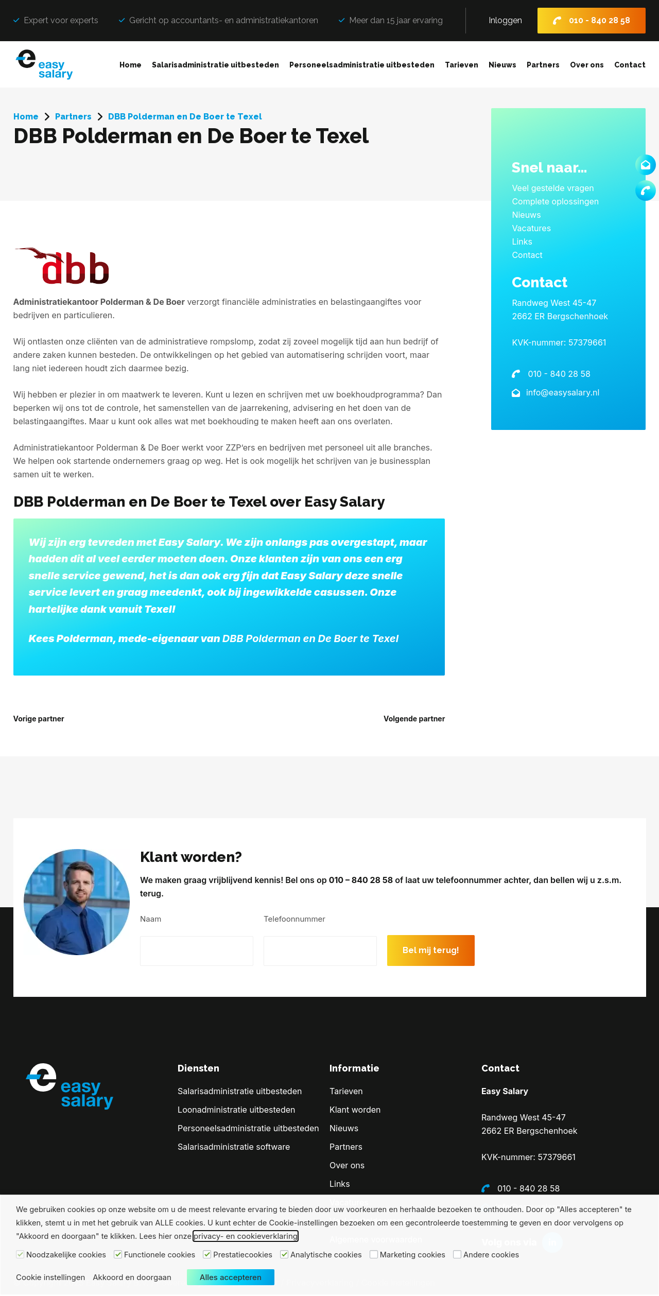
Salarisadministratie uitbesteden (215, 65)
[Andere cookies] (457, 1254)
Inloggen (505, 20)
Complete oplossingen (555, 201)
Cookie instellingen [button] (50, 1277)
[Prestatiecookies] (207, 1254)
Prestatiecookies (242, 1254)
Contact (630, 65)
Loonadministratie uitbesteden (236, 1111)
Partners (543, 65)
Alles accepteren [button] (231, 1277)
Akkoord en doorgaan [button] (132, 1277)
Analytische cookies (326, 1254)
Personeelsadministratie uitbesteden (362, 65)
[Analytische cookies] (284, 1254)
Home (130, 65)
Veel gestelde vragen (553, 188)
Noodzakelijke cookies (66, 1254)
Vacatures (531, 228)
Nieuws (502, 65)
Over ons (587, 65)
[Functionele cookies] (118, 1254)
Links (522, 241)
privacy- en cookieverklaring (246, 1236)
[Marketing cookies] (374, 1254)
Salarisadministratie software (234, 1148)
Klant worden (355, 1111)
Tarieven (461, 65)
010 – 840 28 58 (433, 899)
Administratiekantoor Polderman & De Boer (99, 302)
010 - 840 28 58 (599, 20)
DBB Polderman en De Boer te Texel (310, 638)
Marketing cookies (412, 1254)
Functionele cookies (159, 1254)
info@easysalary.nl (561, 392)
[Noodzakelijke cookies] (20, 1254)
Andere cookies (491, 1254)
